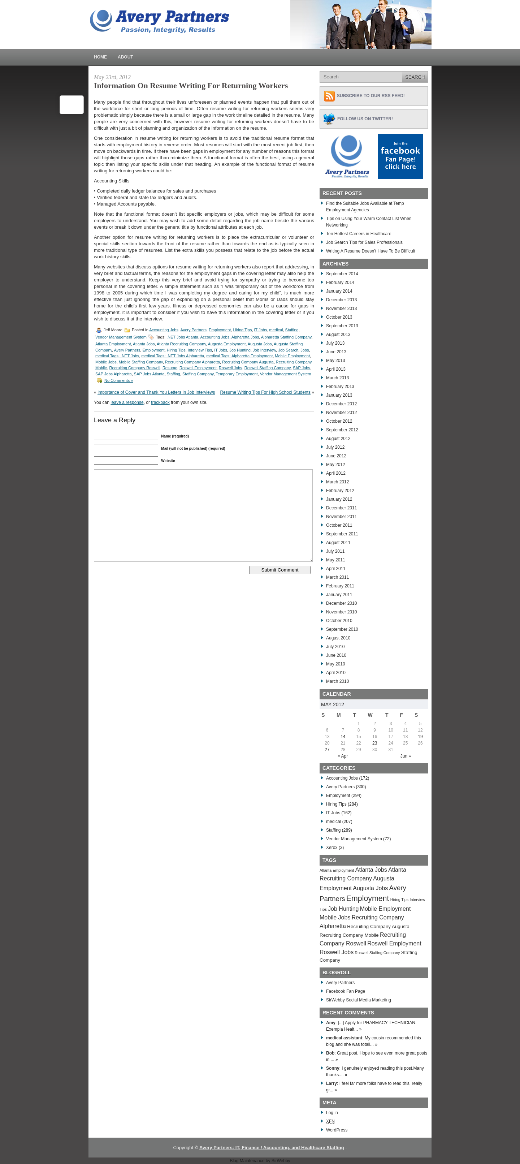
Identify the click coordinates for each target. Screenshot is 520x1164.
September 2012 (342, 429)
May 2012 (335, 464)
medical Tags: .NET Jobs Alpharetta (172, 356)
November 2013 (341, 308)
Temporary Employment (236, 374)
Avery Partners (194, 330)
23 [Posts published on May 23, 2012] (374, 743)
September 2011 (342, 533)
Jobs (304, 350)
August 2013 (338, 334)
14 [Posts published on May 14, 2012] (343, 736)
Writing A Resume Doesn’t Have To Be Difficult (370, 251)
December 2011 (341, 507)
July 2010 (335, 646)
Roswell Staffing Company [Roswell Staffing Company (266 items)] (377, 952)
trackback (160, 402)
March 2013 (337, 377)
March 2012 (337, 481)
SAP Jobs (301, 368)
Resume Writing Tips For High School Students (265, 392)
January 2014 (339, 291)
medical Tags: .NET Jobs (117, 356)
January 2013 (339, 395)
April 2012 (336, 473)
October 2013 (339, 317)
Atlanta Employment (113, 344)
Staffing (292, 330)
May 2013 (335, 360)
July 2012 (335, 447)
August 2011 (338, 542)
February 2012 (340, 490)
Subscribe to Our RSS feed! (371, 95)
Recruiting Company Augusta (247, 362)
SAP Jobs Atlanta (149, 374)
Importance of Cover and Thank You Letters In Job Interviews (156, 392)
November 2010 (341, 612)
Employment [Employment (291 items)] (367, 898)
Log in (332, 1112)
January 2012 (339, 499)
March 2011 (337, 577)
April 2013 (336, 369)
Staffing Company (197, 374)
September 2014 (342, 273)
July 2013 (335, 343)
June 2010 (336, 655)
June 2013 (336, 351)
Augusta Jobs (260, 344)
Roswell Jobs (230, 368)
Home (100, 57)
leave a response (126, 402)
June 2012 (336, 455)
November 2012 (341, 412)
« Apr (343, 756)
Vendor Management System (121, 337)
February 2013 (340, 386)
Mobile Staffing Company (141, 362)
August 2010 (338, 638)
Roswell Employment (198, 368)
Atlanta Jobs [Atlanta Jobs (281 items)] (371, 870)
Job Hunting (240, 350)
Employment (220, 330)
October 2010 (339, 620)
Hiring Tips (242, 330)
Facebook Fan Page (345, 991)
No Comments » (118, 380)
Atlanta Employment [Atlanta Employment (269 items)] (337, 870)
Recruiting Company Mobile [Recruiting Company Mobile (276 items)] (349, 935)
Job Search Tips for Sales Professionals (364, 242)
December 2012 (341, 403)
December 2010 (341, 603)
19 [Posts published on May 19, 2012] (420, 736)
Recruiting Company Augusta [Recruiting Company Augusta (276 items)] (378, 926)
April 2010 (336, 672)
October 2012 (339, 421)
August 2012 (338, 438)
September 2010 (342, 629)
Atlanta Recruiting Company (181, 344)
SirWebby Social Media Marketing (358, 1000)
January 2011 (339, 594)
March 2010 (337, 681)
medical (276, 330)
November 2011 (341, 516)
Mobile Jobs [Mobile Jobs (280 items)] (335, 917)
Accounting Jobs (163, 330)
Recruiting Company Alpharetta (192, 362)
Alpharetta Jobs (245, 337)
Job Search (288, 350)
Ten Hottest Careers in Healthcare (358, 233)
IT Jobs (260, 330)
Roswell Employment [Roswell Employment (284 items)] (394, 943)
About (125, 57)
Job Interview (264, 350)
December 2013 (341, 299)
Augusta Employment (227, 344)
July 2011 (335, 551)
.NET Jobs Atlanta (182, 337)
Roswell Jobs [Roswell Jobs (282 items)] (337, 952)
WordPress (336, 1130)
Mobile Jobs (106, 362)
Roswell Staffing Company (267, 368)
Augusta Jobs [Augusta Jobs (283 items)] (370, 888)
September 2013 (342, 325)
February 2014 (340, 282)
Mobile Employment (292, 356)
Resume (169, 368)
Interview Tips (200, 350)
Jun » (405, 756)
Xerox (331, 847)
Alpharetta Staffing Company (286, 337)
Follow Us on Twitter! (365, 118)
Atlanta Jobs (144, 344)
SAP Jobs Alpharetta (113, 374)
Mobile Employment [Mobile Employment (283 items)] (385, 909)
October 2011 (339, 525)
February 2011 (340, 586)
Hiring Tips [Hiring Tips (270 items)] (399, 899)
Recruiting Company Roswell (134, 368)
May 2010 (335, 664)
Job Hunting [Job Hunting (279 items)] (343, 909)
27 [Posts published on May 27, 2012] (327, 749)
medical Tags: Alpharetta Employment (239, 356)
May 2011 (335, 559)
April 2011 (336, 568)
